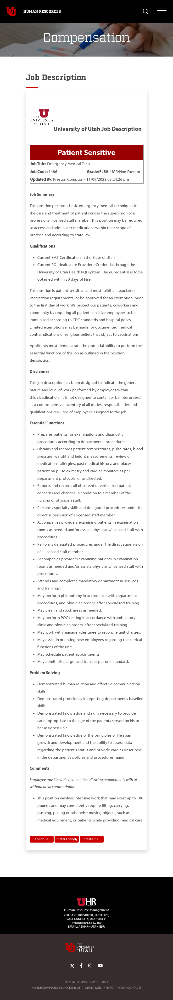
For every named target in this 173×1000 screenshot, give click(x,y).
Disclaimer (93, 987)
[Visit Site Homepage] (86, 901)
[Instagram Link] (90, 965)
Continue (41, 839)
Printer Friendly (67, 839)
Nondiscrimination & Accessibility (57, 987)
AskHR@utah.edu (91, 926)
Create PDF (91, 839)
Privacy (109, 987)
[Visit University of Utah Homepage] (11, 11)
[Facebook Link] (81, 965)
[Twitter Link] (72, 965)
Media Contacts (129, 987)
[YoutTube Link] (100, 965)
